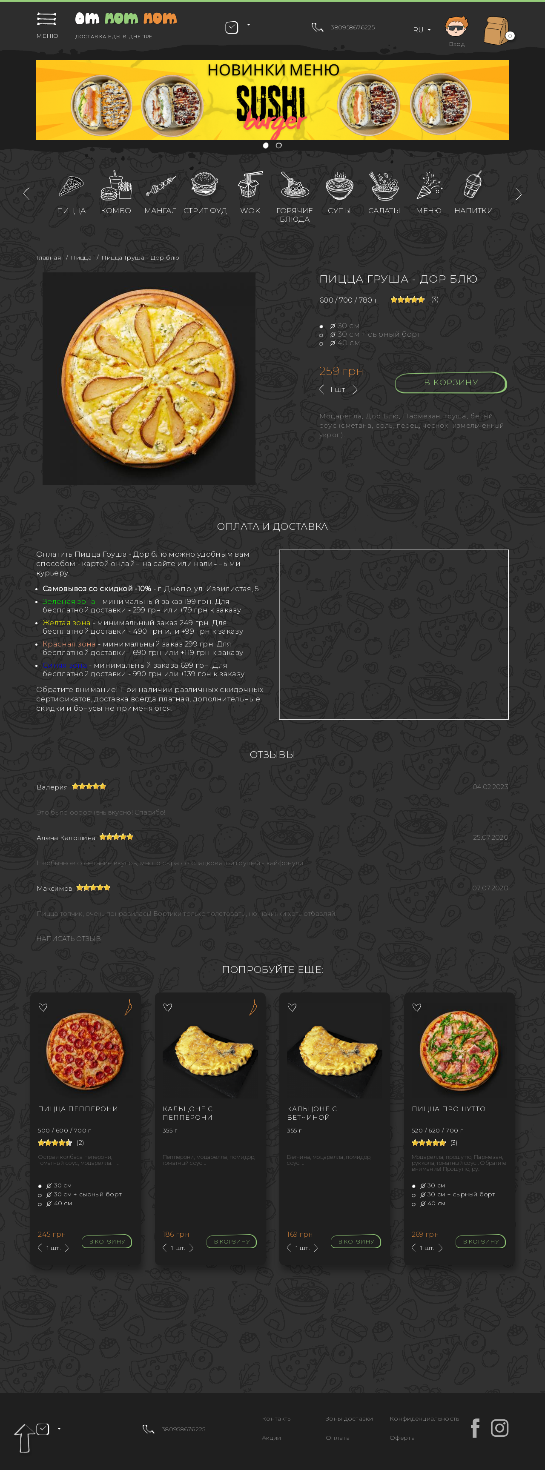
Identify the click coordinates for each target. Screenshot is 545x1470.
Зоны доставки (349, 1418)
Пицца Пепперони (78, 1109)
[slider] (407, 299)
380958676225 (353, 27)
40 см (339, 342)
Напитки (473, 210)
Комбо (116, 210)
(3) (435, 299)
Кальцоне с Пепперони (188, 1113)
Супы (339, 210)
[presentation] (26, 193)
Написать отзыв (68, 939)
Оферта (402, 1437)
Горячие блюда (294, 214)
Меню (429, 210)
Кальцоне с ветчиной (312, 1113)
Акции (271, 1437)
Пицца (71, 210)
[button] (266, 146)
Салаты (384, 210)
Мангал (160, 210)
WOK (250, 210)
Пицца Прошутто (449, 1109)
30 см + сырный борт (369, 334)
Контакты (277, 1418)
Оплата (338, 1437)
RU (419, 30)
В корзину (451, 382)
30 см (339, 325)
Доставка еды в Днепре (113, 37)
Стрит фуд (205, 210)
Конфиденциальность (424, 1418)
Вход (456, 30)
